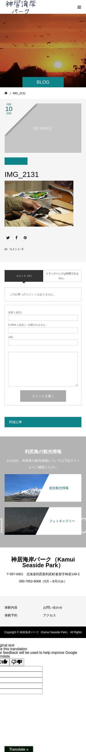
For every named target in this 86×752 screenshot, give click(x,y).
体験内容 (11, 607)
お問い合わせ (52, 607)
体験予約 (11, 615)
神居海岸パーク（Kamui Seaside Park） (43, 562)
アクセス (49, 615)
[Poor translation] (16, 662)
